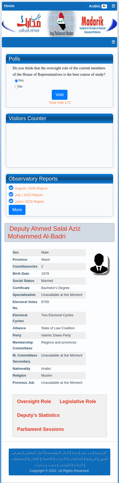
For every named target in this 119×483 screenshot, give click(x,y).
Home (9, 6)
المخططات (19, 459)
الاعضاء (47, 459)
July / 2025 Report (29, 195)
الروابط (91, 459)
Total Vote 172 (59, 103)
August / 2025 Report (31, 188)
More (17, 209)
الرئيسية (101, 453)
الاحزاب (61, 459)
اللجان (34, 459)
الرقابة (78, 465)
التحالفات (76, 459)
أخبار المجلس (34, 453)
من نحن (86, 453)
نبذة (75, 453)
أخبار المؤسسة (58, 453)
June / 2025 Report (29, 202)
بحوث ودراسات (45, 465)
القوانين (65, 465)
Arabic (98, 6)
